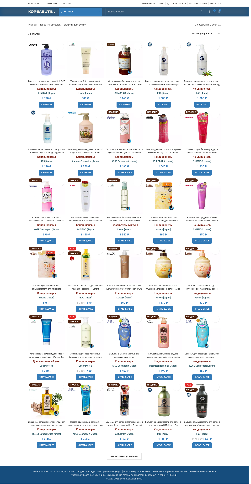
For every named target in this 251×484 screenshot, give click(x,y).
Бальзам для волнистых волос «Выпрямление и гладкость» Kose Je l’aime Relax (46, 219)
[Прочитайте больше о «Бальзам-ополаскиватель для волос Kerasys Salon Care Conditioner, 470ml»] (124, 309)
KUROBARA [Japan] (163, 160)
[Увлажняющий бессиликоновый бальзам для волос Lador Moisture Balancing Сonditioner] (85, 333)
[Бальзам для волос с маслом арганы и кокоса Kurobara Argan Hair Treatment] (124, 401)
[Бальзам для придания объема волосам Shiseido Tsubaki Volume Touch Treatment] (203, 196)
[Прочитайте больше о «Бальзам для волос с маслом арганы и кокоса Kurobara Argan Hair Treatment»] (124, 445)
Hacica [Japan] (163, 229)
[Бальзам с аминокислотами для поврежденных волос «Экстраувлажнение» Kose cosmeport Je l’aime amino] (124, 333)
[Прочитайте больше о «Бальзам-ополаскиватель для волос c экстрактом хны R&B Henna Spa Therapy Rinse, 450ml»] (163, 445)
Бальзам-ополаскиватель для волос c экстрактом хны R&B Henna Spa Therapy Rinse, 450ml (163, 425)
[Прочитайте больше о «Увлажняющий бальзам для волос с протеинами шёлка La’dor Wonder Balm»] (46, 377)
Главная (32, 24)
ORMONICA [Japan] (124, 92)
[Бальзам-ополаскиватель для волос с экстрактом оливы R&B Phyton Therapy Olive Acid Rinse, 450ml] (203, 59)
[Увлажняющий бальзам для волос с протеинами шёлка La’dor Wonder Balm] (46, 333)
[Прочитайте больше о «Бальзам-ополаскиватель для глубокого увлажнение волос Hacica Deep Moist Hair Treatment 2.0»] (163, 309)
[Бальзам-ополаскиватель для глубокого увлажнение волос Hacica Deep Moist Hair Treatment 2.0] (163, 264)
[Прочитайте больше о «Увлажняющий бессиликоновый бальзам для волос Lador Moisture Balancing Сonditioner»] (85, 377)
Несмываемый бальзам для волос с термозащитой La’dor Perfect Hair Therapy (124, 219)
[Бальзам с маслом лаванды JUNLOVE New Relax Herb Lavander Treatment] (46, 59)
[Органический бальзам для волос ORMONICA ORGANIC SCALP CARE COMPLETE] (124, 59)
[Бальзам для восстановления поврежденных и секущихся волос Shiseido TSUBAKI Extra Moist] (85, 196)
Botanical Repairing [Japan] (163, 365)
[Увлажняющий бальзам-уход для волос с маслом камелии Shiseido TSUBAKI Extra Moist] (203, 127)
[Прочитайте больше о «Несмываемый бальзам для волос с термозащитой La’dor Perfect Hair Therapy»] (124, 240)
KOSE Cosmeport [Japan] (124, 160)
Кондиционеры (46, 87)
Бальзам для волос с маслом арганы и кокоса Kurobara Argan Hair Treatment (124, 425)
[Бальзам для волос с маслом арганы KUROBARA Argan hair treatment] (163, 127)
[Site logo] (41, 11)
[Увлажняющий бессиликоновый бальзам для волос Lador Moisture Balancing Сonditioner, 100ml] (85, 59)
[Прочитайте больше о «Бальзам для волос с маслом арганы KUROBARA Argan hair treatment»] (163, 172)
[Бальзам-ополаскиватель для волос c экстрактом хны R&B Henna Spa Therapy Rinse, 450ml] (163, 401)
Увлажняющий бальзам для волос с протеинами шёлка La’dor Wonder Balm (46, 356)
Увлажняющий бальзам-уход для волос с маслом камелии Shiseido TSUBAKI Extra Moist (202, 151)
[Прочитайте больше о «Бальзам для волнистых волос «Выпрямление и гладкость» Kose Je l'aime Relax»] (46, 240)
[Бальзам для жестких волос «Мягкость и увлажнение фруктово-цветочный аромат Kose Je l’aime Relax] (124, 127)
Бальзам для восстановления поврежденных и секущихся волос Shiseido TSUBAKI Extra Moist (85, 219)
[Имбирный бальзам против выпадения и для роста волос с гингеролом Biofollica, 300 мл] (46, 401)
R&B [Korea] (163, 92)
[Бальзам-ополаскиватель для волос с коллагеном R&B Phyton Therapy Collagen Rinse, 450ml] (163, 59)
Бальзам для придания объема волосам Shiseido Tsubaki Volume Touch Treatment (202, 219)
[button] (46, 103)
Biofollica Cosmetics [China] (46, 434)
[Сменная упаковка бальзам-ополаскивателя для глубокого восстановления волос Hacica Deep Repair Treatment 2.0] (46, 264)
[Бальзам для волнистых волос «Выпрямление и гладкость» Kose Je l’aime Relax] (46, 196)
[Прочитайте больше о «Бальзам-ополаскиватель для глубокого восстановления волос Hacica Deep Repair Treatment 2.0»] (202, 309)
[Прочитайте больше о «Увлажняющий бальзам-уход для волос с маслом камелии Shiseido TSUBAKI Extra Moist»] (202, 172)
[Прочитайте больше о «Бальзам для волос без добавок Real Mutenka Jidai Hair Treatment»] (85, 309)
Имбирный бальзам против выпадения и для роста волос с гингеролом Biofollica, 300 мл (46, 425)
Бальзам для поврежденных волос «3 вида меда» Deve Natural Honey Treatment (85, 151)
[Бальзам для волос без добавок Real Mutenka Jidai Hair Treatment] (85, 264)
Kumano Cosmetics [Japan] (85, 160)
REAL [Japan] (85, 297)
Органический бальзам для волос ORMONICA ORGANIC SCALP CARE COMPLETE (124, 83)
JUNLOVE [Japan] (46, 92)
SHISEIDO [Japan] (203, 160)
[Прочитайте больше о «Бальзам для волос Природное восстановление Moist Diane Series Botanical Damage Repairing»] (163, 377)
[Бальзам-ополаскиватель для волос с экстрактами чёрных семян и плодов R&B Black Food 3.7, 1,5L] (203, 401)
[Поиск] (155, 11)
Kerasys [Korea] (124, 297)
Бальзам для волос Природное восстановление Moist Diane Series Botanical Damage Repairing (163, 356)
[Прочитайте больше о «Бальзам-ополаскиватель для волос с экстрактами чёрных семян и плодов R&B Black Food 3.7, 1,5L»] (202, 445)
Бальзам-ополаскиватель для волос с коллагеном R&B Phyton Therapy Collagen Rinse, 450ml (163, 83)
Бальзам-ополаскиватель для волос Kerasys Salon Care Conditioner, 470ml (124, 288)
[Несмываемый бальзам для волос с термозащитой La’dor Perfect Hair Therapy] (124, 196)
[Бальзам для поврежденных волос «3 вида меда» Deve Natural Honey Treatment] (85, 127)
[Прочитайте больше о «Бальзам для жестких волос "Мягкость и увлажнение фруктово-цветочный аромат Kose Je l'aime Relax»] (124, 172)
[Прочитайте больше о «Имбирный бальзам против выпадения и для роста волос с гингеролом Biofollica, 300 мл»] (46, 445)
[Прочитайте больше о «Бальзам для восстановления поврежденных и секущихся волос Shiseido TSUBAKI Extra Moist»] (85, 240)
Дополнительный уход (124, 224)
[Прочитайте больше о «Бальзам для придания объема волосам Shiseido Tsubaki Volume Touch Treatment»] (202, 240)
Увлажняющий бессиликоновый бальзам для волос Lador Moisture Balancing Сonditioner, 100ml (85, 83)
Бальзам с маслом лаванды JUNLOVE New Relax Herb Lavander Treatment (46, 83)
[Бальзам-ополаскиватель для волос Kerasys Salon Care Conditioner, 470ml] (124, 264)
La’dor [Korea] (85, 92)
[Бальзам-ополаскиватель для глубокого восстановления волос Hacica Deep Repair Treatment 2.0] (203, 264)
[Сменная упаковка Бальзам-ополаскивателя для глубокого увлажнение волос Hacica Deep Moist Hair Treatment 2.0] (163, 196)
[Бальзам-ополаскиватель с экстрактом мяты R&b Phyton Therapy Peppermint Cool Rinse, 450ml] (46, 127)
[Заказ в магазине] (206, 33)
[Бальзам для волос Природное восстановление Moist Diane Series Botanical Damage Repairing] (163, 333)
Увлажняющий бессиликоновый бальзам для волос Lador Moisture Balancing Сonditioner (85, 356)
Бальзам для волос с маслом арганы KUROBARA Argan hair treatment (163, 151)
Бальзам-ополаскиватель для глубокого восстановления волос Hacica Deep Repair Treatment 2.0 (202, 288)
